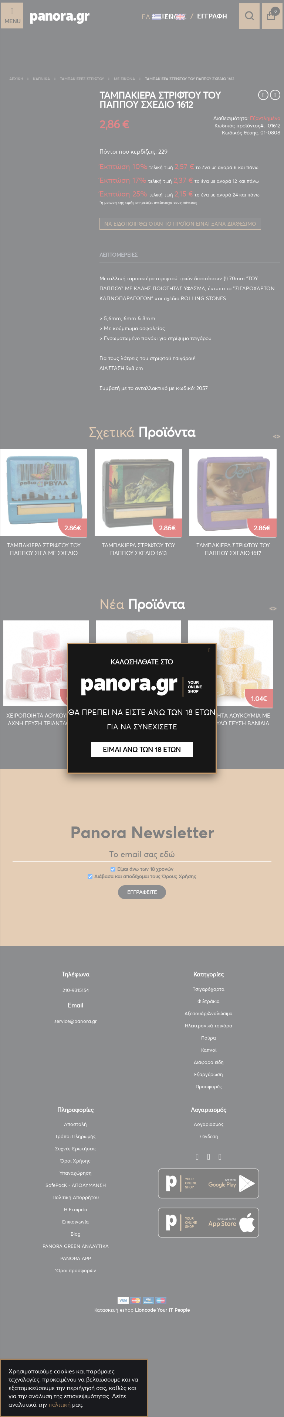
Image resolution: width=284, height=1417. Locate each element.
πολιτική (59, 1404)
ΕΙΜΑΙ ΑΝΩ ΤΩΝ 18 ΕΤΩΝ (142, 749)
